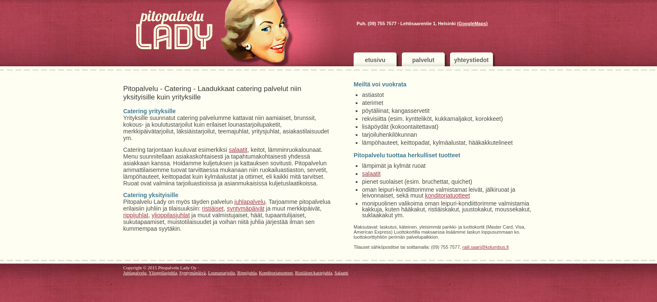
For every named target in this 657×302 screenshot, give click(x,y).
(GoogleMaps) (472, 23)
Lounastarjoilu (221, 272)
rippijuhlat (135, 215)
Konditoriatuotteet (276, 272)
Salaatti (341, 272)
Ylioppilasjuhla (163, 272)
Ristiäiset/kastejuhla (313, 272)
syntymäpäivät (245, 208)
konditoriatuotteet (447, 195)
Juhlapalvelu (135, 272)
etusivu (375, 60)
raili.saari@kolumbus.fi (485, 247)
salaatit (238, 149)
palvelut (423, 60)
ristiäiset (212, 208)
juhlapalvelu (249, 201)
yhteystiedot (471, 60)
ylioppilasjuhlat (171, 215)
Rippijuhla (246, 272)
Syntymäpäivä (192, 272)
